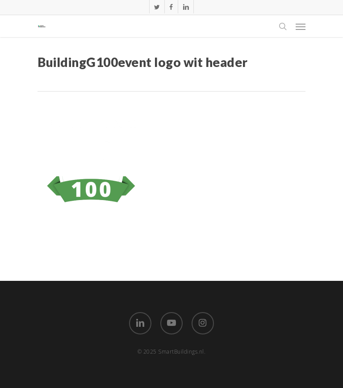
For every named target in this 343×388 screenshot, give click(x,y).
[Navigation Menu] (300, 26)
